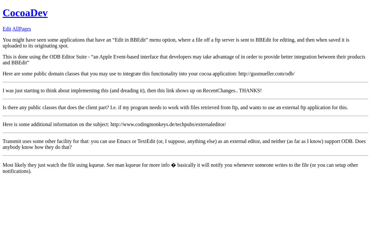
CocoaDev (25, 13)
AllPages (21, 29)
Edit (7, 29)
